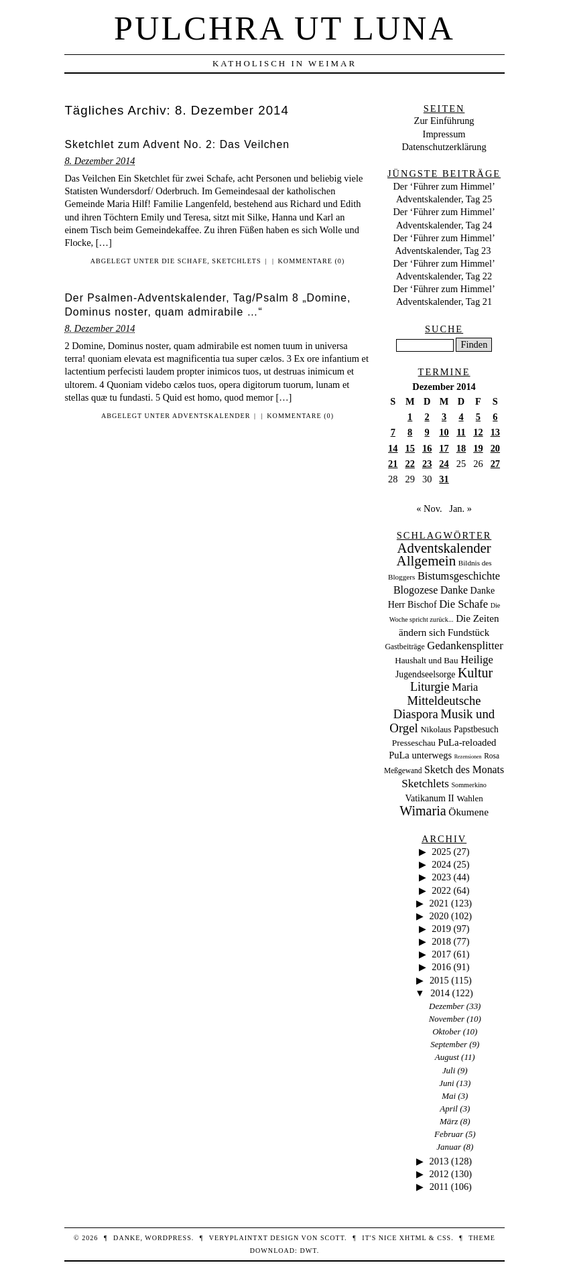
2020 (439, 916)
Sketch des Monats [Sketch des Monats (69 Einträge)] (464, 769)
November (446, 1019)
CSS (444, 1238)
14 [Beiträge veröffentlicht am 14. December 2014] (392, 448)
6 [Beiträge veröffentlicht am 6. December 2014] (495, 416)
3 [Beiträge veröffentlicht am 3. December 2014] (444, 416)
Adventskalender (211, 415)
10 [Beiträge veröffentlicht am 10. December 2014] (443, 432)
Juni (446, 1083)
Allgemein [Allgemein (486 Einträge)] (426, 561)
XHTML (412, 1238)
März (449, 1121)
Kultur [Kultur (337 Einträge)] (475, 672)
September (448, 1044)
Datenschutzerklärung (443, 146)
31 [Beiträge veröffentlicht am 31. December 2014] (443, 479)
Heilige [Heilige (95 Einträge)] (476, 659)
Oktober (446, 1031)
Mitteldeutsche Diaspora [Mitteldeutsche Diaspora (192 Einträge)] (437, 707)
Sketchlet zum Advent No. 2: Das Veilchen (177, 144)
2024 (441, 864)
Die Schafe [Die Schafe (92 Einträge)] (463, 604)
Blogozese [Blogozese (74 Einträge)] (415, 590)
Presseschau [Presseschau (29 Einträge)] (414, 743)
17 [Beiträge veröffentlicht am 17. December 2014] (443, 448)
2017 (441, 954)
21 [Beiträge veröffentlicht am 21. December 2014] (392, 463)
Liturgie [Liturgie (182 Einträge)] (430, 686)
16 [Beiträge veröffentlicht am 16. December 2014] (427, 448)
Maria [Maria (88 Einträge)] (465, 687)
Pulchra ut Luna (284, 28)
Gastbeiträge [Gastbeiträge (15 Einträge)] (404, 647)
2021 (439, 903)
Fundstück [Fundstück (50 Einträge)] (468, 632)
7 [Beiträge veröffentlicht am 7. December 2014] (393, 432)
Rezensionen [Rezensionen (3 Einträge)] (468, 757)
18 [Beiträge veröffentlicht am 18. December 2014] (461, 448)
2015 (439, 980)
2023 (441, 877)
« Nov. (429, 508)
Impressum (444, 134)
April (449, 1108)
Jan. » (460, 508)
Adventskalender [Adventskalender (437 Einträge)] (444, 548)
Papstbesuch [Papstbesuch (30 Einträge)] (476, 729)
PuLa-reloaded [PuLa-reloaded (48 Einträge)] (467, 742)
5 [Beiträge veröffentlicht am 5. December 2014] (478, 416)
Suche (444, 329)
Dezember (446, 1006)
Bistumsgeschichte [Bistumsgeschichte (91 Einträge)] (459, 575)
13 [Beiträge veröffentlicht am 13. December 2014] (495, 432)
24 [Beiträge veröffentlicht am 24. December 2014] (443, 463)
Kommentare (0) (311, 261)
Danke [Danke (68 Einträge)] (454, 590)
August (447, 1057)
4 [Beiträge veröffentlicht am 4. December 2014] (460, 416)
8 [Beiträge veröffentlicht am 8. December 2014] (409, 432)
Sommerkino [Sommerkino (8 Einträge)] (468, 785)
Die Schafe (184, 261)
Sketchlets (236, 261)
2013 (439, 1161)
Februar (448, 1134)
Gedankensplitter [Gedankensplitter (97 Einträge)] (465, 645)
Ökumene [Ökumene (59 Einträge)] (468, 811)
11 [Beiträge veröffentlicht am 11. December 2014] (461, 432)
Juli (448, 1070)
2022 (441, 890)
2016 (441, 966)
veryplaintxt (238, 1238)
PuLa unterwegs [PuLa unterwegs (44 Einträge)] (420, 755)
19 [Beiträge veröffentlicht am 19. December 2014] (478, 448)
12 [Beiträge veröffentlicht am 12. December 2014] (478, 432)
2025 (441, 851)
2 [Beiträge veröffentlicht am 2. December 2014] (427, 416)
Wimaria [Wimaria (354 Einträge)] (422, 810)
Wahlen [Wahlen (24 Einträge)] (469, 798)
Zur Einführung (444, 120)
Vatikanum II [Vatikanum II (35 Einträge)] (429, 798)
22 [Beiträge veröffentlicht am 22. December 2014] (410, 463)
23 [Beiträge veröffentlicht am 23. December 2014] (427, 463)
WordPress (168, 1238)
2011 (439, 1186)
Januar (448, 1147)
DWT (308, 1250)
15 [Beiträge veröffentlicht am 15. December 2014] (410, 448)
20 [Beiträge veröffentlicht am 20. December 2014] (495, 448)
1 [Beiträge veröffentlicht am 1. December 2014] (409, 416)
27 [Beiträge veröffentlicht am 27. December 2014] (495, 463)
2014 (440, 993)
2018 (441, 941)
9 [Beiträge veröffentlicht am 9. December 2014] (427, 432)
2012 (439, 1173)
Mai (449, 1096)
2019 (441, 928)
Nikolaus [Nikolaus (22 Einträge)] (435, 729)
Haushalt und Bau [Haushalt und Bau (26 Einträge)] (426, 660)
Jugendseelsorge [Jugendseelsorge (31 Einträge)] (425, 674)
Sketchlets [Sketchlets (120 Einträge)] (425, 783)
